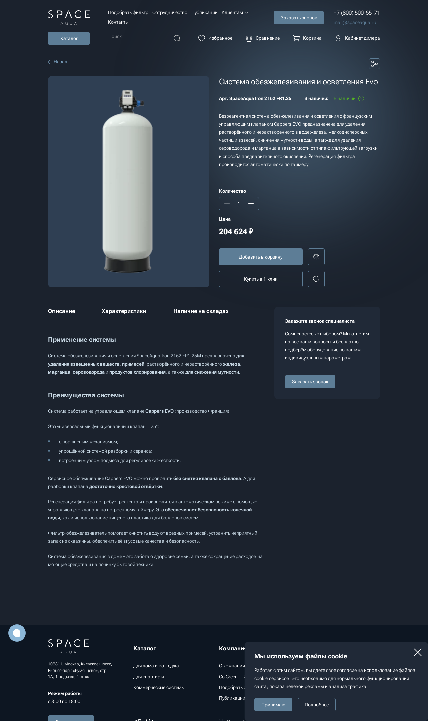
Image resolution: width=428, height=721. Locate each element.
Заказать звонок (310, 381)
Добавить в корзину (260, 257)
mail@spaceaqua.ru (355, 22)
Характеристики (124, 311)
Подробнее (317, 704)
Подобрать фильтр (128, 12)
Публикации (204, 12)
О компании (232, 665)
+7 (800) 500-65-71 (357, 12)
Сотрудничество (169, 12)
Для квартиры (148, 676)
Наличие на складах (201, 311)
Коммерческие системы (159, 687)
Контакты (118, 22)
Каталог (69, 38)
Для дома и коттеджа (156, 665)
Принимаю (273, 704)
